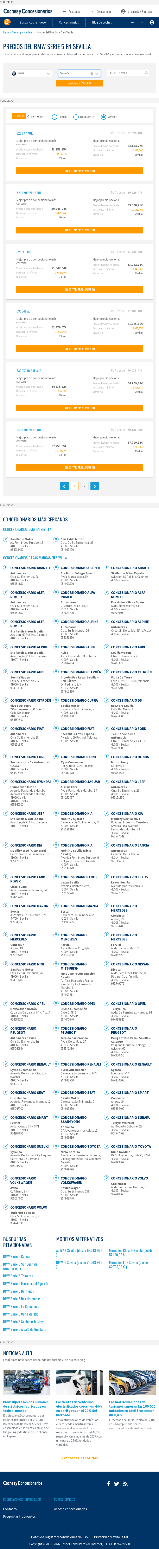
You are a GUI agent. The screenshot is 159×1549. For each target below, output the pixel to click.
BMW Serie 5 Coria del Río (20, 1314)
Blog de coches (113, 22)
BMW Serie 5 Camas (16, 1256)
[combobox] (31, 73)
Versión (112, 116)
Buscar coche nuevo (51, 22)
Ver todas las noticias (81, 1458)
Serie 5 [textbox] (64, 73)
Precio (62, 116)
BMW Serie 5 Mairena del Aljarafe (26, 1283)
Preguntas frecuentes (19, 1516)
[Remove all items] (91, 73)
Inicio (6, 32)
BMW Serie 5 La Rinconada (21, 1306)
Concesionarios (84, 22)
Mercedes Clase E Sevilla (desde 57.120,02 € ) (131, 1252)
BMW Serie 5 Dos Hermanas (21, 1298)
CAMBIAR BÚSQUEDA (79, 83)
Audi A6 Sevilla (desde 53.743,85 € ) (79, 1252)
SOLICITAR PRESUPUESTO (79, 170)
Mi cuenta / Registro (136, 11)
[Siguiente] (94, 486)
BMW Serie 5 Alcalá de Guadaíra (24, 1329)
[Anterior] (64, 486)
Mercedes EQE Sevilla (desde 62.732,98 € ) (128, 1264)
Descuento (87, 116)
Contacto (10, 1509)
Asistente (71, 11)
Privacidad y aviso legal (111, 1537)
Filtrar (19, 116)
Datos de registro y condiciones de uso (59, 1537)
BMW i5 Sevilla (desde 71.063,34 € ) (79, 1264)
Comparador (100, 11)
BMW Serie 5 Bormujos (18, 1291)
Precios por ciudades (23, 32)
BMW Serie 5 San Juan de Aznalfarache (20, 1266)
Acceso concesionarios (70, 1509)
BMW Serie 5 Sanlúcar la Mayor (24, 1321)
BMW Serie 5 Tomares (18, 1275)
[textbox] (31, 73)
